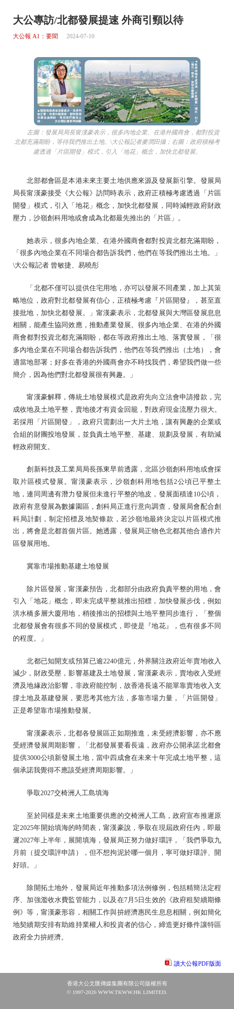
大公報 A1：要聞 (35, 36)
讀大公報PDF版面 (197, 963)
